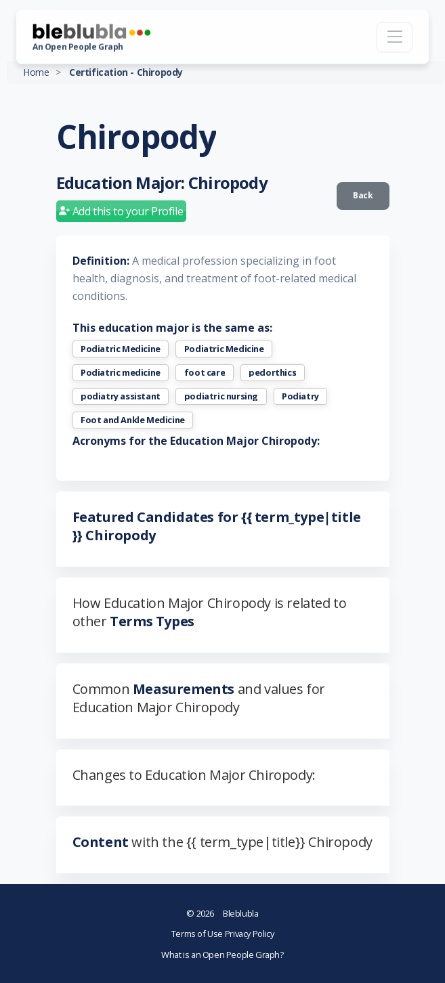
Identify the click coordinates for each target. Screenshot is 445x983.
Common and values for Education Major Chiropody (198, 698)
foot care (204, 372)
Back (363, 195)
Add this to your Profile (121, 211)
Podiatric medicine (121, 372)
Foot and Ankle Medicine (133, 420)
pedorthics (272, 372)
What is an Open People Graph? (222, 954)
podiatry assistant (121, 396)
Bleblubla (222, 913)
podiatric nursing (221, 396)
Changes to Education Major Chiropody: (194, 775)
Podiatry (300, 396)
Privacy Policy (249, 933)
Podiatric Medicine (121, 349)
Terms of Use (198, 933)
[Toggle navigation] (394, 37)
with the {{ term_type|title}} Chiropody (222, 842)
